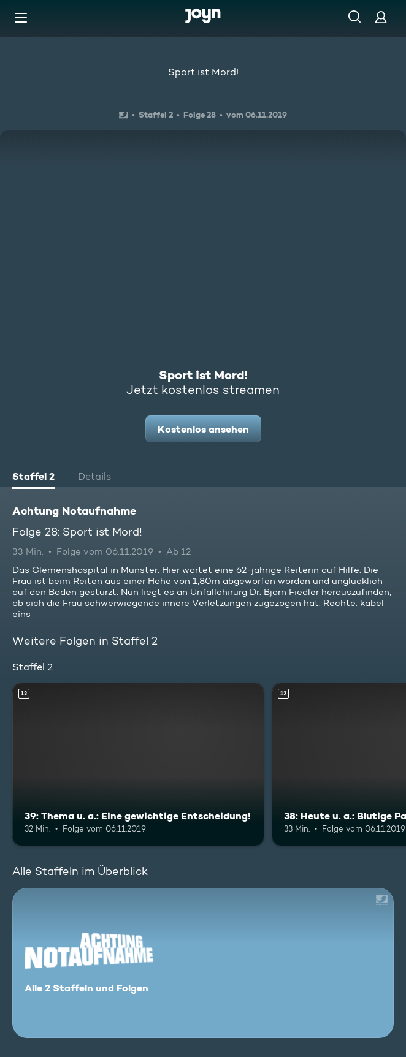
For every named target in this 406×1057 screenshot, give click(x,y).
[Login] (380, 17)
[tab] (33, 478)
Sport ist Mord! (203, 72)
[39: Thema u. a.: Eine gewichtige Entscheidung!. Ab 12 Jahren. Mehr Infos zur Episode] (138, 764)
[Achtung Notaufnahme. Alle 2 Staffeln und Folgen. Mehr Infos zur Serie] (203, 963)
